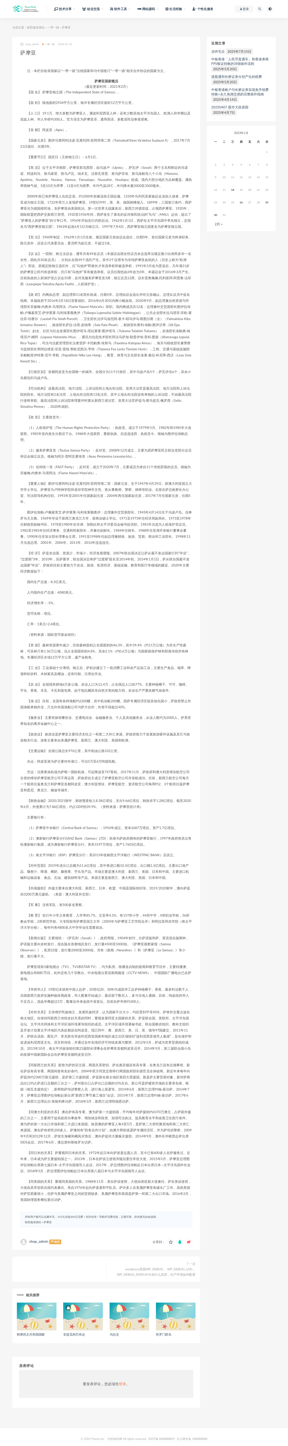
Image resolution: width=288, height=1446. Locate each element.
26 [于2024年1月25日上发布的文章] (241, 202)
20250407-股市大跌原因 (229, 107)
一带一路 (53, 27)
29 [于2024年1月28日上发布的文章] (266, 202)
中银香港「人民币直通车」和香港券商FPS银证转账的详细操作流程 (240, 61)
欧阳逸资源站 (36, 27)
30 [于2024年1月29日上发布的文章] (215, 215)
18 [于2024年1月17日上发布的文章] (232, 189)
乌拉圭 (114, 1334)
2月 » (218, 224)
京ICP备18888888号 (162, 1439)
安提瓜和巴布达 (74, 1334)
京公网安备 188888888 (192, 1439)
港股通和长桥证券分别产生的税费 (236, 77)
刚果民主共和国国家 (31, 1334)
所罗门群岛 (163, 1334)
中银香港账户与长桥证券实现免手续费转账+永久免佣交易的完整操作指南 (240, 92)
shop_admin (29, 44)
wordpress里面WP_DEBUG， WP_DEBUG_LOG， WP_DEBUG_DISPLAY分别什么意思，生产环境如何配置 (156, 1271)
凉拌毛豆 (218, 51)
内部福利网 (115, 1439)
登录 (122, 1384)
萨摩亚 (48, 1222)
